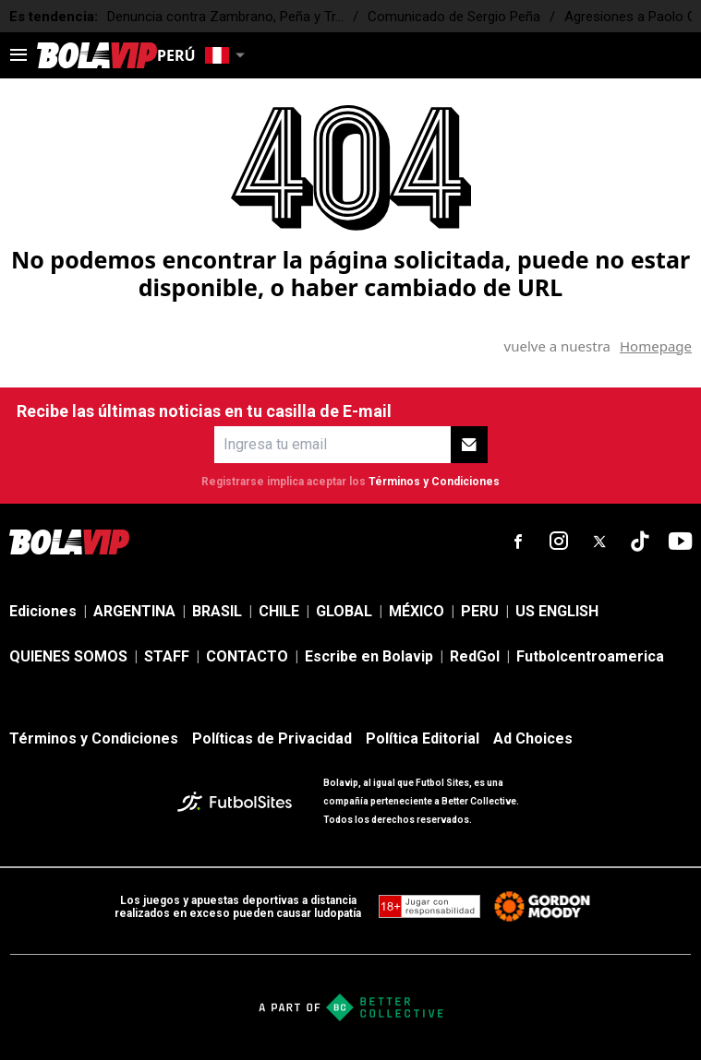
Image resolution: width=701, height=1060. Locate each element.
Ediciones (43, 611)
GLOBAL (344, 611)
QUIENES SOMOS (68, 656)
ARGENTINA (134, 611)
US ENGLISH (556, 611)
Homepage (656, 346)
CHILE (279, 611)
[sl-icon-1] (518, 541)
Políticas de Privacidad (272, 738)
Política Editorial (422, 738)
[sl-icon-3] (599, 541)
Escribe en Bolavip (369, 656)
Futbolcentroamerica (590, 656)
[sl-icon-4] (640, 541)
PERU (480, 611)
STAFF (166, 656)
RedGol (475, 656)
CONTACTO (247, 656)
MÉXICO (416, 611)
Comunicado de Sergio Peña (454, 16)
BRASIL (217, 611)
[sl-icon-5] (681, 541)
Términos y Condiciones (434, 481)
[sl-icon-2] (559, 541)
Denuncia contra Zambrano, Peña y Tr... (225, 16)
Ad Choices (533, 738)
